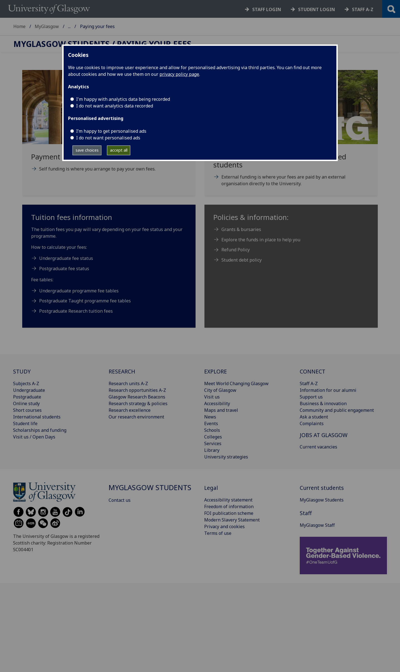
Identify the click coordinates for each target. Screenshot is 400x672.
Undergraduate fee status (66, 258)
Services (212, 443)
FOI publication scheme (228, 513)
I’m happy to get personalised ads (111, 131)
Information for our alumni (328, 390)
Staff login (266, 9)
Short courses (27, 410)
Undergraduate (29, 390)
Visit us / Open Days (34, 437)
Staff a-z (362, 9)
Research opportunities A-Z (137, 390)
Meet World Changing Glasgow (236, 383)
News (210, 417)
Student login (316, 9)
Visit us (212, 397)
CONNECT (312, 371)
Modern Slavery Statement (232, 520)
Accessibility (217, 403)
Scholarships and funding (39, 430)
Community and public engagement (337, 410)
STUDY (22, 371)
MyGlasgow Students (90, 26)
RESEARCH (122, 371)
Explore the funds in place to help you (260, 240)
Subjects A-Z (26, 383)
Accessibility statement (228, 500)
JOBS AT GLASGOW (324, 435)
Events (211, 423)
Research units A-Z (128, 383)
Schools (212, 430)
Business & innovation (323, 403)
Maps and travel (221, 410)
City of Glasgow (220, 390)
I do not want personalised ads (108, 138)
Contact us (120, 500)
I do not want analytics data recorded (114, 106)
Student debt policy (241, 260)
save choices (87, 150)
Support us (311, 397)
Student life (25, 423)
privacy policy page (179, 74)
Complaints (312, 423)
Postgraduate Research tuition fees (76, 311)
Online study (26, 403)
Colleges (213, 437)
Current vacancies (318, 447)
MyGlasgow (47, 26)
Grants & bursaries (241, 229)
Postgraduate (27, 397)
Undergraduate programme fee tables (79, 291)
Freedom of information (229, 506)
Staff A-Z (309, 383)
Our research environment (136, 417)
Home (19, 26)
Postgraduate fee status (64, 268)
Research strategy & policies (138, 403)
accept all (119, 150)
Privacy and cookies (224, 526)
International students (37, 417)
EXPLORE (215, 371)
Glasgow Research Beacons (137, 397)
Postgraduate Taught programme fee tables (85, 301)
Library (211, 450)
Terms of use (217, 533)
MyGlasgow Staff (317, 525)
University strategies (226, 457)
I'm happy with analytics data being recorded (123, 99)
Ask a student (314, 417)
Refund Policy (235, 250)
